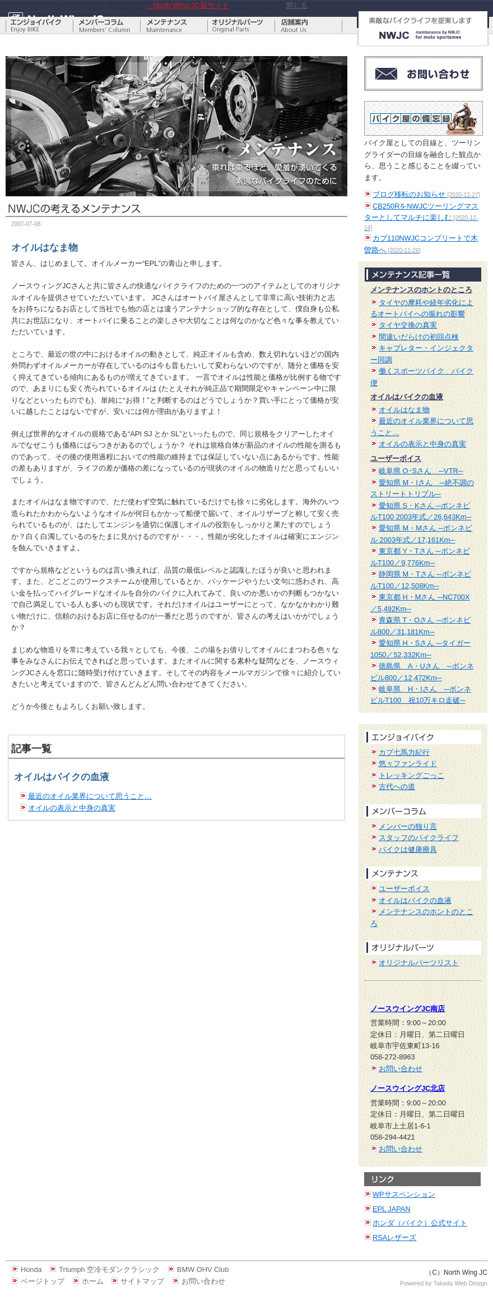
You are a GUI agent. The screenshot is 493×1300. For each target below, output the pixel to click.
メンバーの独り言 (408, 826)
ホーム (93, 1281)
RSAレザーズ (394, 1237)
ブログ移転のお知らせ (426, 194)
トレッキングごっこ (411, 775)
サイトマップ (142, 1281)
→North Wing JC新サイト (187, 5)
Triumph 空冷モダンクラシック (109, 1269)
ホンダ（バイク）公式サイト (420, 1223)
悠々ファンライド (408, 763)
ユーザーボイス (395, 458)
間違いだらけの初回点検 (419, 337)
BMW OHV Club (203, 1269)
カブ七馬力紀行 (404, 752)
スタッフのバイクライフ (419, 837)
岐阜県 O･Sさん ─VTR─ (421, 471)
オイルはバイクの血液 (406, 397)
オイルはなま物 (404, 409)
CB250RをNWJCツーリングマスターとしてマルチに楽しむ (421, 216)
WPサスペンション (404, 1194)
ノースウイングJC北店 (407, 1088)
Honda (31, 1269)
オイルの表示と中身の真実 (71, 808)
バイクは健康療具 (408, 849)
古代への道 (397, 786)
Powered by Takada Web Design (443, 1283)
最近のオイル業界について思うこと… (90, 796)
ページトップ (42, 1281)
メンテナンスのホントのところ (421, 289)
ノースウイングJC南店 (407, 1008)
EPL (392, 1209)
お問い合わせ (400, 1068)
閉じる (297, 5)
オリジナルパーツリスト (419, 962)
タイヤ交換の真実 (408, 325)
